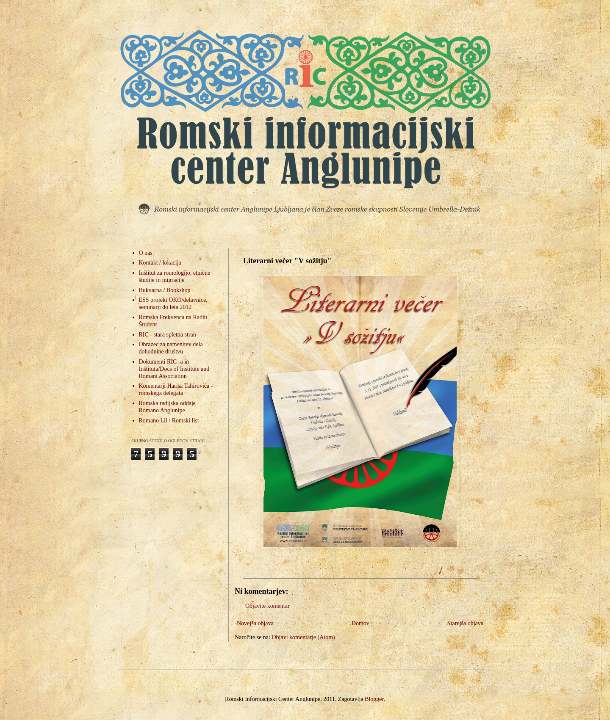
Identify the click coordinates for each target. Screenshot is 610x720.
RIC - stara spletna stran (167, 334)
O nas (145, 253)
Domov (360, 623)
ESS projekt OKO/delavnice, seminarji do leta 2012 (173, 303)
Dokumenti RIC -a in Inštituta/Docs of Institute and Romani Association (174, 369)
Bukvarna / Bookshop (165, 290)
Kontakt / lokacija (160, 262)
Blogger (374, 699)
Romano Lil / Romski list (169, 420)
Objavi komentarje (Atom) (303, 637)
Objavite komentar (267, 606)
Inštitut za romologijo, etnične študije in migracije (175, 276)
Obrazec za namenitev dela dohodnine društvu (171, 348)
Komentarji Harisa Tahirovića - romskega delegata (176, 389)
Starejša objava (465, 623)
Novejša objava (255, 623)
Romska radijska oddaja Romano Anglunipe (167, 407)
